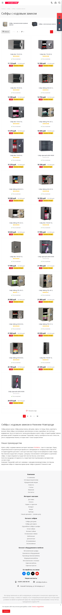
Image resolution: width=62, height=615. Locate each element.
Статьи (31, 487)
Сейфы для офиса (31, 524)
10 (37, 416)
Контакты (31, 492)
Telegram (28, 573)
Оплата (31, 502)
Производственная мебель (31, 556)
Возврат (31, 507)
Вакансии (31, 490)
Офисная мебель (31, 563)
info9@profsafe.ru (41, 582)
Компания (31, 474)
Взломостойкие (31, 531)
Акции (31, 509)
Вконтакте (24, 573)
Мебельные (31, 536)
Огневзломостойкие (31, 534)
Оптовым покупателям (31, 480)
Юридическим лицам (31, 482)
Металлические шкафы (31, 551)
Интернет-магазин (31, 496)
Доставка (31, 499)
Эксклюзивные (31, 543)
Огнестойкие (31, 529)
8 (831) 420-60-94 (23, 581)
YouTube (37, 573)
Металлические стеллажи (31, 560)
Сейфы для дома (31, 521)
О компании (31, 477)
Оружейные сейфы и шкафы (31, 526)
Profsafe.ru (37, 447)
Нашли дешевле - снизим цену (31, 514)
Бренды (31, 512)
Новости (31, 485)
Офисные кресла (31, 565)
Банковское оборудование (31, 553)
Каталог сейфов (31, 518)
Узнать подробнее (38, 606)
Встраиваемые (31, 541)
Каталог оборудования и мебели (31, 548)
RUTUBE (33, 573)
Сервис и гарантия (31, 504)
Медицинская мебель (31, 558)
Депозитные (31, 538)
